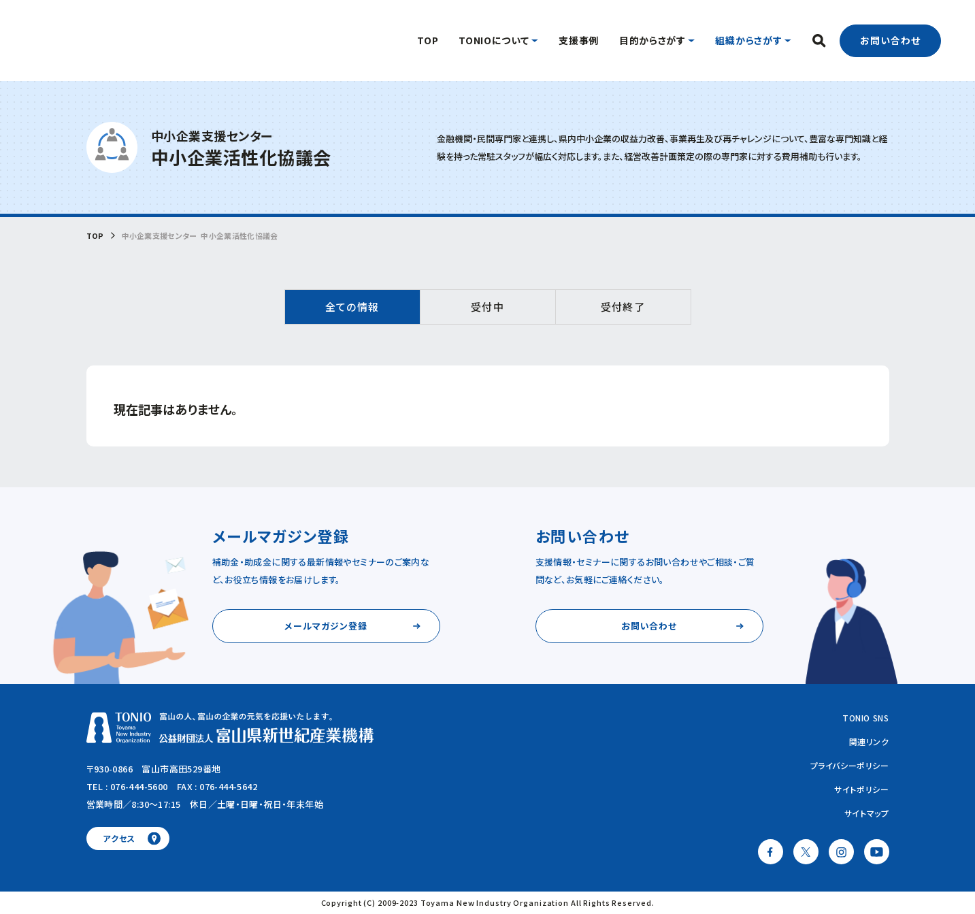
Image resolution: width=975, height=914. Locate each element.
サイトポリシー (861, 789)
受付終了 (622, 306)
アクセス (119, 838)
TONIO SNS (865, 717)
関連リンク (869, 741)
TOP (95, 236)
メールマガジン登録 (325, 625)
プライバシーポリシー (849, 765)
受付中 (487, 306)
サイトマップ (866, 813)
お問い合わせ (890, 40)
